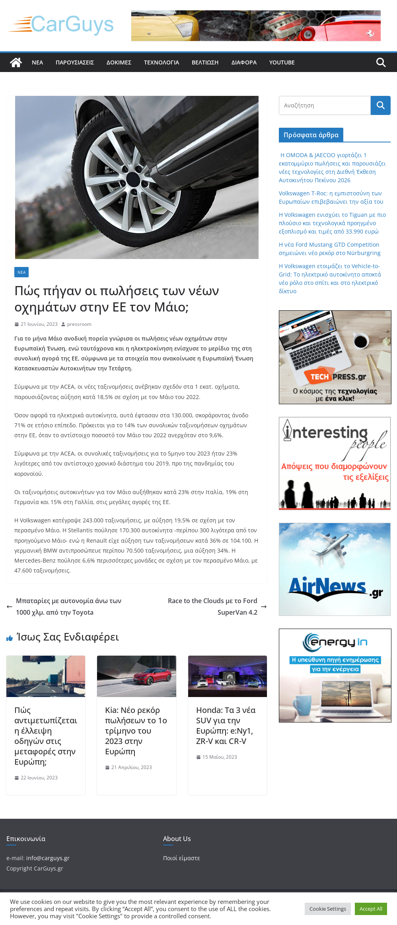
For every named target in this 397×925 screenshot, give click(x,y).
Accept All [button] (371, 908)
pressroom (79, 324)
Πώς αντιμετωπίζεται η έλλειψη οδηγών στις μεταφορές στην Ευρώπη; (45, 736)
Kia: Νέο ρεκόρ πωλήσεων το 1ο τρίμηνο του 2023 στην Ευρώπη (136, 731)
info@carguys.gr (48, 858)
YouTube (282, 62)
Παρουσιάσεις (75, 62)
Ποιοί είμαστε (181, 858)
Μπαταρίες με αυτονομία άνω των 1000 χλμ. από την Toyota (63, 606)
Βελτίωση (205, 62)
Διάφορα (244, 62)
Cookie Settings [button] (327, 908)
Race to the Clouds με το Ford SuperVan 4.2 (217, 606)
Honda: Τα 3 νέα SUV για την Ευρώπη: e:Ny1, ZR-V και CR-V (225, 725)
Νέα (37, 62)
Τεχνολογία (161, 62)
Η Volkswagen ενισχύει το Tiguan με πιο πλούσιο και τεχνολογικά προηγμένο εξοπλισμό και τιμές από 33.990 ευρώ (332, 223)
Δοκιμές (119, 62)
